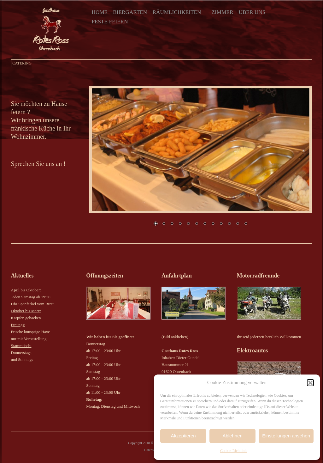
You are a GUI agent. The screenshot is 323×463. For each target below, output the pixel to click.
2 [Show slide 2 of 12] (163, 224)
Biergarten (130, 12)
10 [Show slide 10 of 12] (229, 224)
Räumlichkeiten (176, 12)
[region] (200, 160)
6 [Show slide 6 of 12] (196, 224)
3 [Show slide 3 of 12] (171, 224)
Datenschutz (152, 450)
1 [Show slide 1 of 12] (155, 224)
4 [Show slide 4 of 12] (180, 224)
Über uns (252, 12)
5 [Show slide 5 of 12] (188, 224)
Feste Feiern (109, 21)
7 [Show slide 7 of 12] (204, 224)
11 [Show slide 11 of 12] (237, 224)
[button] (310, 383)
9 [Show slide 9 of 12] (221, 224)
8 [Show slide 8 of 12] (212, 224)
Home (99, 12)
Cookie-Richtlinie (233, 450)
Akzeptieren (183, 435)
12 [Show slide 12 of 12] (245, 224)
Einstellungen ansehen (286, 435)
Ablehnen (232, 435)
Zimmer (222, 12)
